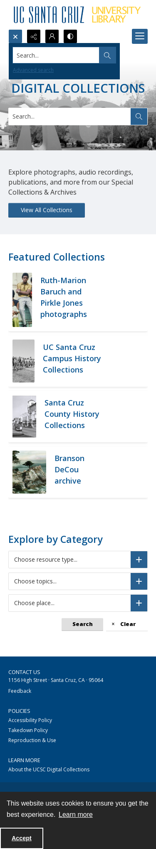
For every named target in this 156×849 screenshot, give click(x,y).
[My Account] (52, 36)
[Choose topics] (139, 581)
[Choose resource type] (139, 559)
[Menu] (140, 36)
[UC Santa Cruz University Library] (78, 14)
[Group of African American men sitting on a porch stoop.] (71, 300)
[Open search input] (15, 36)
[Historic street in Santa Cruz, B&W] (73, 416)
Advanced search (33, 69)
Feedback (19, 690)
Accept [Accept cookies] (22, 838)
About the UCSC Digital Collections (48, 769)
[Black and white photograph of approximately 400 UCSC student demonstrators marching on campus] (72, 361)
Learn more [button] (76, 814)
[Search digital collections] (70, 116)
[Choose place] (139, 603)
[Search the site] (63, 55)
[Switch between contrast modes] (70, 36)
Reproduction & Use (32, 740)
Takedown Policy (28, 730)
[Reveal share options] (33, 36)
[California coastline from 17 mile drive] (78, 472)
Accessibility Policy (30, 720)
